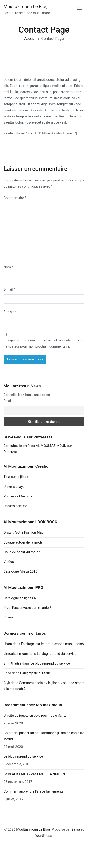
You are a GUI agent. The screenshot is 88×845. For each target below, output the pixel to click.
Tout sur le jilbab (16, 477)
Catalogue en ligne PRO (21, 598)
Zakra (75, 830)
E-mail (9, 290)
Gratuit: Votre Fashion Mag (23, 533)
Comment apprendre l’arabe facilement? (33, 792)
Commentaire (15, 198)
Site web (10, 312)
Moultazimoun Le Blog (26, 6)
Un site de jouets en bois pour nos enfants (35, 716)
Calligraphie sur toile (35, 673)
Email (8, 401)
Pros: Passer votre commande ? (27, 608)
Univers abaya (14, 487)
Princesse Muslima (18, 496)
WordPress (43, 836)
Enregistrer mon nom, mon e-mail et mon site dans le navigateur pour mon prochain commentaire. (43, 343)
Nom (8, 267)
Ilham (8, 644)
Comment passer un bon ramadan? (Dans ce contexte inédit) (44, 736)
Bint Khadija (12, 663)
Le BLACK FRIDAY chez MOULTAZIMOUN (34, 774)
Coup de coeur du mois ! (22, 552)
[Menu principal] (79, 10)
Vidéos (9, 562)
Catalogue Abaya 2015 (20, 572)
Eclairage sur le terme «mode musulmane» (52, 644)
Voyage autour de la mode (23, 542)
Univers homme (15, 506)
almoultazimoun (16, 654)
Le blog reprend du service (56, 654)
